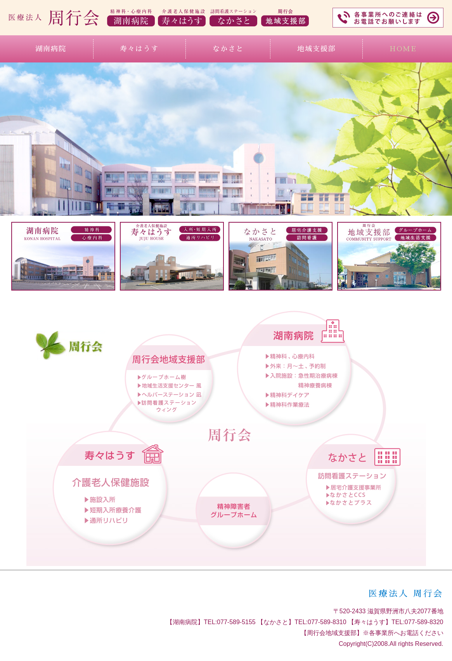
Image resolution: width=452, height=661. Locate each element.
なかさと (228, 48)
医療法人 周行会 (406, 594)
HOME (403, 48)
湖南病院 (50, 48)
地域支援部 (316, 48)
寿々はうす (139, 48)
